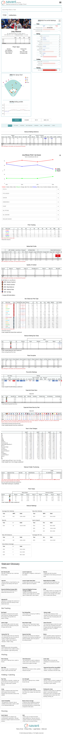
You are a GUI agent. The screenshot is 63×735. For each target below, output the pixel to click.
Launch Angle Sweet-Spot (28, 580)
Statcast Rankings (31, 505)
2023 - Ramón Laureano (9, 284)
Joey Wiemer (16, 31)
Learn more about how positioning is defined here (11, 482)
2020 (8, 34)
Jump (2, 689)
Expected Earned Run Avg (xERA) (52, 667)
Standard (26, 120)
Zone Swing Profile (23, 53)
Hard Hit (4, 580)
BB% (2, 458)
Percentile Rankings (31, 372)
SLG (2, 436)
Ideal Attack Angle (26, 622)
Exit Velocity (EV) (5, 571)
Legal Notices (37, 729)
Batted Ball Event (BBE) (49, 580)
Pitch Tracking (31, 225)
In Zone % (3, 448)
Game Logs (46, 120)
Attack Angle (4, 622)
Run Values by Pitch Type (31, 298)
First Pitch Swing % (5, 454)
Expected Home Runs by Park (31, 407)
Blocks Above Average (27, 700)
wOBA (2, 439)
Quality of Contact (31, 265)
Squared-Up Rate (26, 634)
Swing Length (47, 612)
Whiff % (2, 452)
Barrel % (2, 445)
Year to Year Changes (31, 428)
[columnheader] (3, 136)
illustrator (9, 49)
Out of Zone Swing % (5, 450)
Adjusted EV (4, 599)
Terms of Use (19, 729)
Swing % (2, 456)
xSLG (2, 437)
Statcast (17, 120)
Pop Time (3, 679)
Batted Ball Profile (31, 246)
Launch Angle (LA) (26, 571)
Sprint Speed (4, 715)
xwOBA (2, 440)
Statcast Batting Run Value (31, 335)
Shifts (23, 50)
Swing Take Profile (23, 51)
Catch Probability (6, 700)
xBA (2, 435)
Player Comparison (9, 51)
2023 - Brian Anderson (9, 287)
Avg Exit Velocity (4, 443)
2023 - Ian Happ (7, 292)
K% (1, 457)
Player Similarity (9, 53)
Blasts (45, 634)
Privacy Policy (28, 729)
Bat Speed (3, 612)
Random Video (23, 49)
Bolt (24, 715)
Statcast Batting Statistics (31, 132)
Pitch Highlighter (8, 50)
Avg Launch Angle (4, 447)
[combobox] (31, 9)
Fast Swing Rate (26, 612)
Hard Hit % (3, 441)
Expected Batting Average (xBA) (9, 589)
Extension (24, 667)
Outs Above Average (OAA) (29, 689)
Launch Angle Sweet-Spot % (6, 444)
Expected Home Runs (31, 390)
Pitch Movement (27, 658)
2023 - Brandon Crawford (9, 282)
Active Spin (46, 658)
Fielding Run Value (48, 689)
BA (1, 433)
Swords (3, 645)
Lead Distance (47, 679)
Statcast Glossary (10, 564)
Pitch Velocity (4, 658)
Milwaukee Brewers (19, 34)
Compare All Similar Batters (8, 295)
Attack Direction (47, 622)
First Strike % (3, 453)
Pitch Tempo (31, 489)
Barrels (45, 571)
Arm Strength (25, 679)
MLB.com (44, 729)
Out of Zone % (4, 449)
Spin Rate (3, 667)
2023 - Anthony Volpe (9, 289)
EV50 (44, 589)
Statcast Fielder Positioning (31, 467)
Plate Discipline (31, 355)
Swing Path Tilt (5, 634)
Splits (36, 120)
